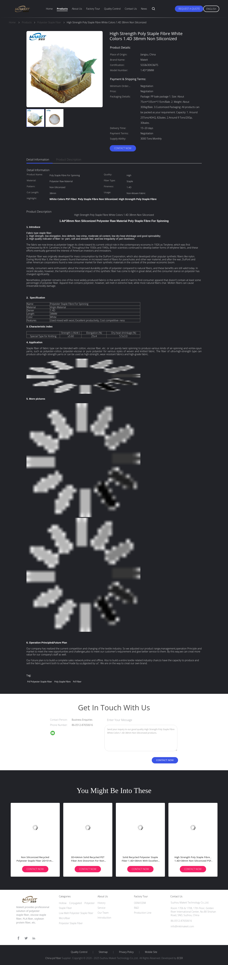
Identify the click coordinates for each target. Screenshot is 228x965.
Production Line (142, 912)
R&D (136, 907)
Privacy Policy (126, 952)
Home (49, 8)
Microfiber (64, 918)
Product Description (68, 159)
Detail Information (37, 159)
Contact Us (131, 8)
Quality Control (112, 8)
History (102, 903)
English (211, 9)
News (144, 8)
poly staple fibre (62, 681)
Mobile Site (151, 952)
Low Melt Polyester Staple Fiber (76, 913)
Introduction (104, 917)
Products (62, 8)
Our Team (103, 912)
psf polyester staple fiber (39, 681)
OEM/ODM (140, 903)
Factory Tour (93, 8)
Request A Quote (189, 8)
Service (102, 907)
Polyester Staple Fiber (71, 923)
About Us (77, 8)
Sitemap (103, 952)
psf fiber (77, 681)
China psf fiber (53, 958)
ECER (180, 958)
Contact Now (122, 148)
